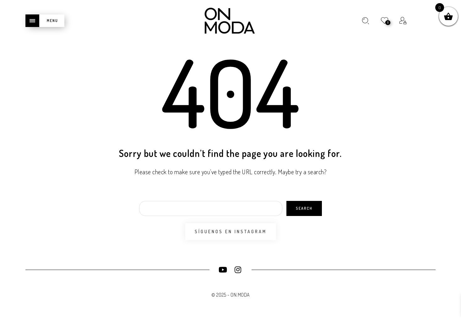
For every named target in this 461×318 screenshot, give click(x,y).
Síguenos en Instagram (231, 231)
